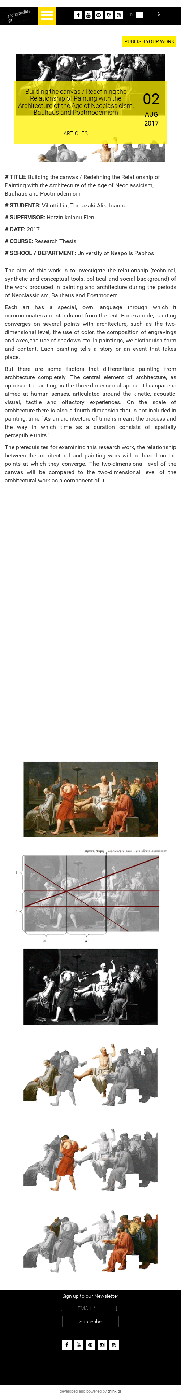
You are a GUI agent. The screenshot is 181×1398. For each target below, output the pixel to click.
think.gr (114, 1391)
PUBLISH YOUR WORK (149, 41)
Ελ (152, 15)
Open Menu (47, 16)
